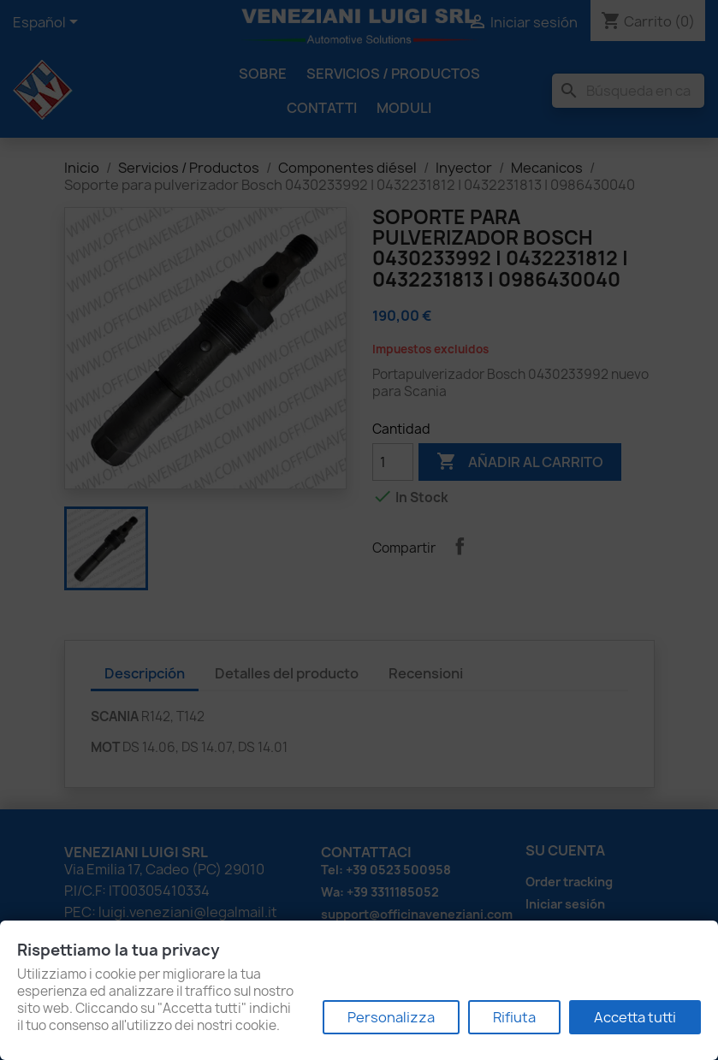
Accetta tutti (635, 1017)
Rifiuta (514, 1017)
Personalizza (391, 1017)
